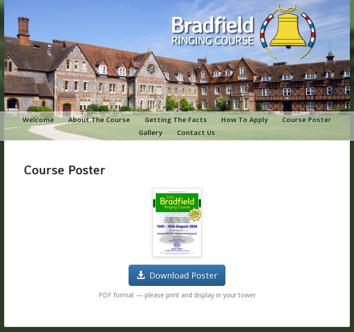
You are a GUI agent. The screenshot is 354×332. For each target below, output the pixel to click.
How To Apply (244, 119)
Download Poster (177, 275)
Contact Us (196, 132)
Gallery (150, 132)
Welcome (38, 119)
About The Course (99, 119)
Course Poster (306, 119)
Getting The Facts (176, 119)
